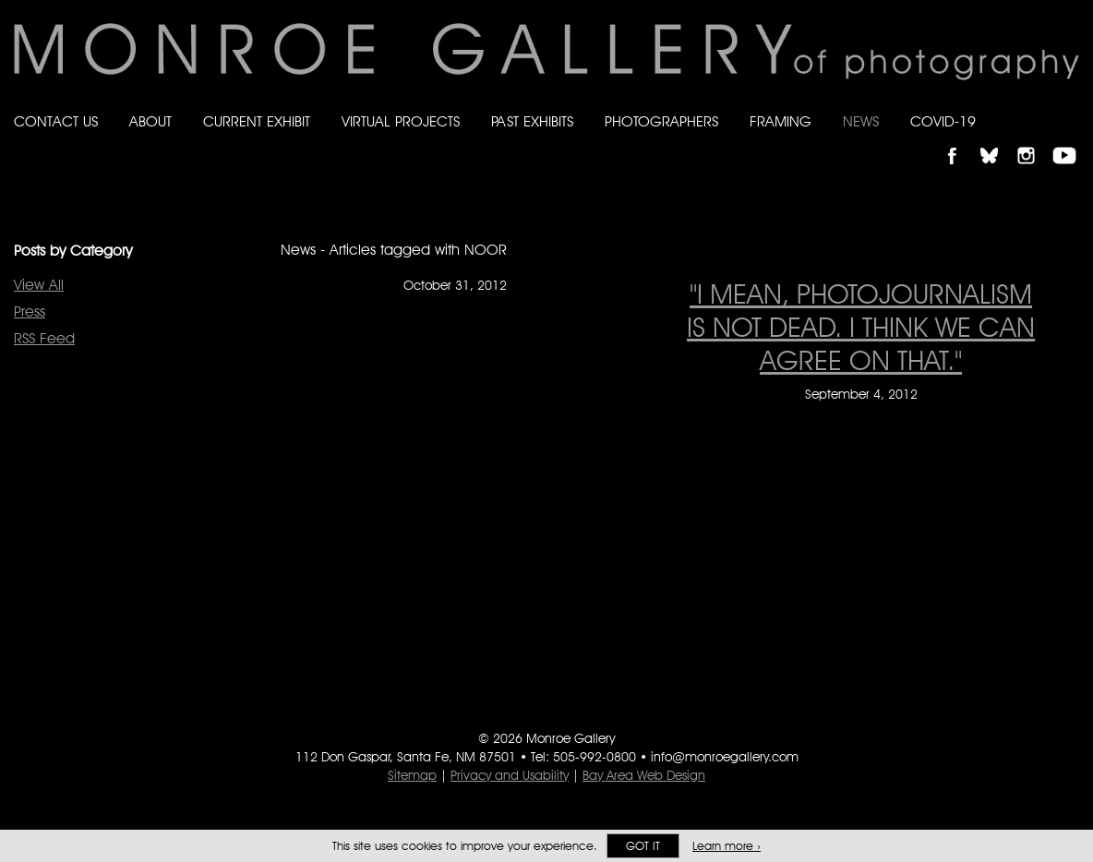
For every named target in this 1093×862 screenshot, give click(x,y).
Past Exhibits (532, 121)
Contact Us (56, 121)
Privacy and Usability (509, 775)
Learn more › (726, 846)
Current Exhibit (256, 121)
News (861, 121)
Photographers (661, 121)
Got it (643, 846)
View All (39, 284)
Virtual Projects (401, 121)
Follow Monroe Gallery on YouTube (1071, 139)
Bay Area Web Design (644, 775)
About (150, 121)
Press (29, 311)
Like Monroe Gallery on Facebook (960, 139)
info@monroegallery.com (725, 756)
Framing (780, 121)
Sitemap (412, 775)
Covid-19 (943, 121)
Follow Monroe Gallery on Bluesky (998, 139)
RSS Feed (44, 338)
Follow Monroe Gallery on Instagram (1034, 139)
